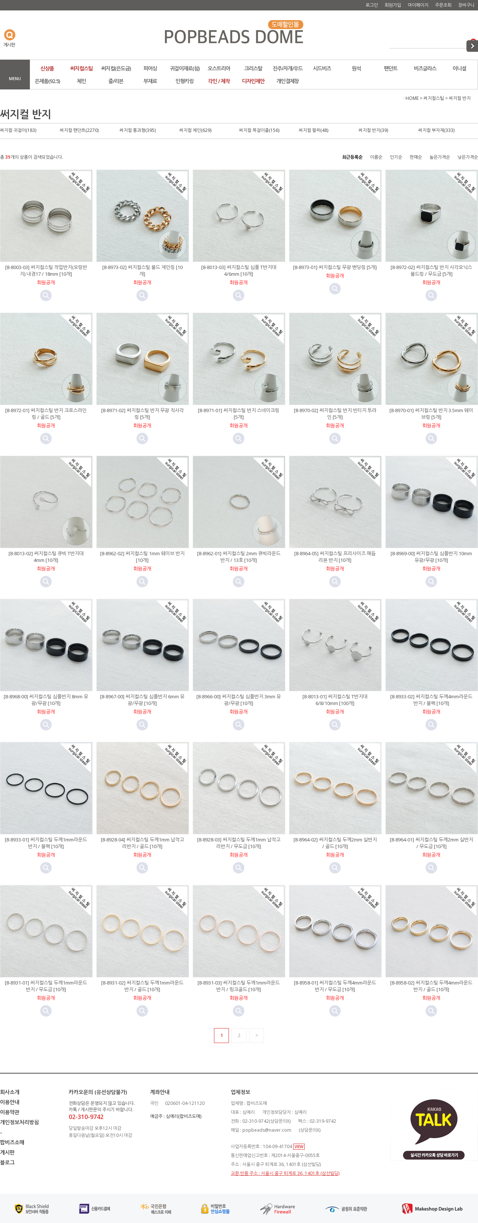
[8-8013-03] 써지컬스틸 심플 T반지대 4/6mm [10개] (238, 270)
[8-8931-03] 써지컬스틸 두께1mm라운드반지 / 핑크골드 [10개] (239, 986)
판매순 (416, 157)
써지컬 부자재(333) (436, 130)
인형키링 (184, 81)
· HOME (411, 98)
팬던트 (390, 68)
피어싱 (150, 68)
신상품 (47, 68)
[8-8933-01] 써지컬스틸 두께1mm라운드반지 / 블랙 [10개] (46, 843)
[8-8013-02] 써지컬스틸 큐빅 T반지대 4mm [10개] (46, 556)
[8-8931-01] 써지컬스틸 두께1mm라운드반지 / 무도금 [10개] (46, 986)
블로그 (7, 1162)
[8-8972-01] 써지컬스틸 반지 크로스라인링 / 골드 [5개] (46, 413)
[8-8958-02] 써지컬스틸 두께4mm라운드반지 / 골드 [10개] (431, 986)
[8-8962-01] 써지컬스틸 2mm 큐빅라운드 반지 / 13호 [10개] (238, 556)
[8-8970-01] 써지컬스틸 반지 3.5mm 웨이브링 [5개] (431, 413)
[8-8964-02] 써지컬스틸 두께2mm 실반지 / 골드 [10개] (335, 843)
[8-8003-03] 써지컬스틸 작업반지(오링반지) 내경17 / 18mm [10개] (46, 270)
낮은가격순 (467, 157)
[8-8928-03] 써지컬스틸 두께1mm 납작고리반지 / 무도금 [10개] (238, 843)
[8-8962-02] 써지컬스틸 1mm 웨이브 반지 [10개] (142, 556)
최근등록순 (352, 157)
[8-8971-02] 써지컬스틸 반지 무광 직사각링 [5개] (142, 413)
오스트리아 (219, 68)
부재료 (150, 81)
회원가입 (393, 5)
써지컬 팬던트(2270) (79, 130)
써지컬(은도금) (116, 68)
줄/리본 (115, 81)
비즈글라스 (425, 68)
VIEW (299, 1146)
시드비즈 (322, 68)
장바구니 (466, 5)
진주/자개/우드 (287, 68)
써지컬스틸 (81, 68)
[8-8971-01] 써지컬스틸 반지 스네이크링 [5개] (238, 413)
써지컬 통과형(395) (138, 130)
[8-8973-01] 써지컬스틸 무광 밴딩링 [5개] (335, 267)
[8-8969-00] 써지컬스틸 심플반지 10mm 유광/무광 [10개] (431, 556)
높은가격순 (439, 157)
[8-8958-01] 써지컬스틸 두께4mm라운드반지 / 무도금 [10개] (335, 986)
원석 (356, 68)
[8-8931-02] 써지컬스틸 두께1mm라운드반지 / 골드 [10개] (142, 986)
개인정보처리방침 (19, 1122)
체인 (81, 81)
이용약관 (9, 1112)
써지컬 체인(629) (195, 130)
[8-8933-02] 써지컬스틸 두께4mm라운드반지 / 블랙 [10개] (431, 700)
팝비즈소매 (12, 1142)
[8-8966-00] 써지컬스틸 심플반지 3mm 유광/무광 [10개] (238, 700)
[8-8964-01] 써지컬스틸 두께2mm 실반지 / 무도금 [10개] (431, 843)
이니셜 (459, 68)
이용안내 (9, 1102)
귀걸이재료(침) (184, 68)
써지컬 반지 (460, 98)
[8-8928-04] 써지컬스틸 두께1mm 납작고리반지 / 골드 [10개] (142, 843)
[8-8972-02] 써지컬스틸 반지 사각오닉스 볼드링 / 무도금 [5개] (431, 270)
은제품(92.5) (47, 81)
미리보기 (46, 295)
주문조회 (443, 5)
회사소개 (9, 1092)
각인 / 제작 (219, 81)
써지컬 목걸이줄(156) (259, 130)
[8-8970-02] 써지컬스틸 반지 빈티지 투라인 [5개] (335, 413)
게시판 (7, 1152)
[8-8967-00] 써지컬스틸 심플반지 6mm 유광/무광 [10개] (142, 700)
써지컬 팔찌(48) (313, 130)
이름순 (376, 157)
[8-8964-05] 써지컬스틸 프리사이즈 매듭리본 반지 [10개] (335, 556)
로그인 (372, 5)
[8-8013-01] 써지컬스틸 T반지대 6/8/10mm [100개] (334, 700)
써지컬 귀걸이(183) (18, 130)
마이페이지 (418, 5)
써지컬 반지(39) (373, 130)
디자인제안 (253, 81)
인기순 (396, 157)
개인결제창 (287, 81)
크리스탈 (253, 68)
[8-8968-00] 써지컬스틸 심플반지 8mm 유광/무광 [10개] (46, 700)
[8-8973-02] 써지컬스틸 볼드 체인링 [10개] (142, 270)
